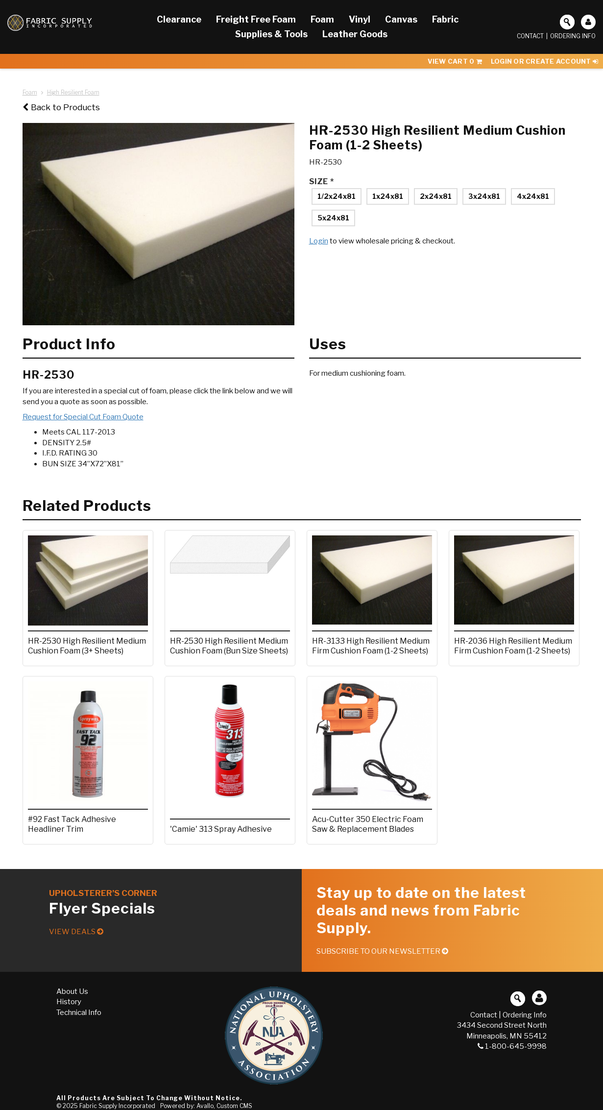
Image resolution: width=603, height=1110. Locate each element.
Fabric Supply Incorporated (117, 1106)
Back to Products (61, 107)
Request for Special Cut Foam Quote (83, 416)
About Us (72, 991)
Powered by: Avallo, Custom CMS (206, 1106)
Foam (30, 92)
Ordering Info (573, 36)
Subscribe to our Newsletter (382, 951)
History (68, 1001)
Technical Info (78, 1012)
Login (318, 241)
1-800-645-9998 (512, 1046)
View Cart (455, 61)
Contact (530, 36)
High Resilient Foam (73, 92)
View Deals (76, 931)
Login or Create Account (544, 61)
